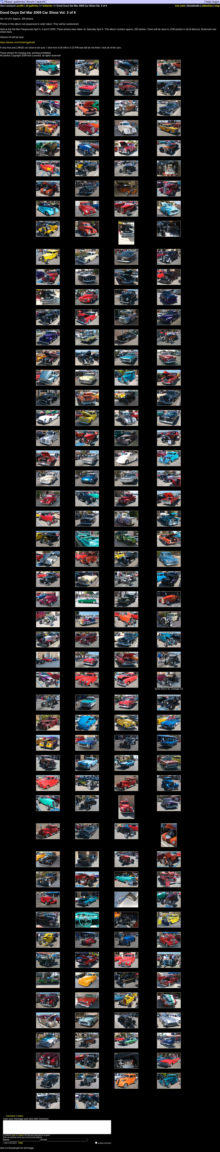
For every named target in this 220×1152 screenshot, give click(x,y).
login (13, 1138)
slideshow (207, 6)
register (21, 1138)
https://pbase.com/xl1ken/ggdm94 (17, 42)
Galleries (47, 6)
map (217, 6)
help (20, 1145)
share (20, 1116)
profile (20, 6)
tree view (180, 6)
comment (10, 1116)
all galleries (32, 6)
